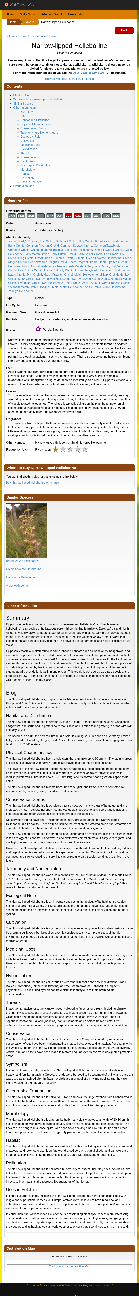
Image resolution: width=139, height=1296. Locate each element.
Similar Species (23, 103)
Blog (23, 115)
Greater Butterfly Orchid (69, 258)
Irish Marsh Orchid (80, 266)
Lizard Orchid (16, 274)
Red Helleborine (52, 282)
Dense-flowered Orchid (108, 249)
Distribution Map (23, 186)
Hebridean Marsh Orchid (24, 266)
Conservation (28, 157)
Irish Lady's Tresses (54, 266)
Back (124, 30)
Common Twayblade (107, 245)
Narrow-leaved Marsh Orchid (90, 278)
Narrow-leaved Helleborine (53, 278)
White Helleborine (114, 287)
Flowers (29, 22)
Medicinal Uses (30, 144)
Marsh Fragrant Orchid (58, 274)
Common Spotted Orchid (76, 245)
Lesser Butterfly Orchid (58, 270)
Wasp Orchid (92, 287)
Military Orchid (108, 274)
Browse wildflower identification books (69, 78)
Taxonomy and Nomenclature (39, 132)
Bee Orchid (47, 241)
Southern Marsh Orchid (23, 287)
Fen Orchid (111, 254)
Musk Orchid (26, 278)
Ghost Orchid (43, 258)
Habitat (25, 173)
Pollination (27, 178)
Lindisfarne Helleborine (115, 270)
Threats (25, 153)
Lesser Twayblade (86, 270)
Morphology (28, 169)
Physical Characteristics (35, 124)
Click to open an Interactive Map (69, 1266)
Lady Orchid (101, 266)
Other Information (24, 107)
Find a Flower (28, 14)
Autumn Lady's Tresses (23, 241)
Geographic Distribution (35, 165)
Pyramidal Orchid (29, 282)
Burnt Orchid (16, 245)
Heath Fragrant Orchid (82, 262)
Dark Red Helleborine (78, 249)
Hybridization (28, 149)
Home (10, 14)
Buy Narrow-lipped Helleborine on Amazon (33, 482)
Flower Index (76, 14)
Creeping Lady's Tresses (47, 249)
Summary (26, 111)
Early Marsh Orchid (36, 254)
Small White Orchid (76, 282)
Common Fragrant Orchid (42, 245)
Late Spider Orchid (30, 270)
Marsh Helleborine (86, 274)
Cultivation (27, 140)
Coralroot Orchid (18, 249)
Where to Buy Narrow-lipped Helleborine (39, 99)
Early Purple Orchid (63, 254)
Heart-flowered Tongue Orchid (47, 262)
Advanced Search (52, 14)
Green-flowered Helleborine (103, 258)
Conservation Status (33, 128)
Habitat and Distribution (35, 120)
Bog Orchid (86, 241)
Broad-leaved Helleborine (111, 241)
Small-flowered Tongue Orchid (110, 282)
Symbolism (27, 161)
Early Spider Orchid (90, 254)
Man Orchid (34, 274)
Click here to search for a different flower (30, 36)
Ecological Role (30, 136)
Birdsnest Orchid (66, 241)
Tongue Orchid (49, 287)
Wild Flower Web (19, 5)
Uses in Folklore (30, 182)
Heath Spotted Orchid (113, 262)
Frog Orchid (25, 258)
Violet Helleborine (71, 287)
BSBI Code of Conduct (88, 72)
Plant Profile (21, 95)
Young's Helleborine (21, 291)
